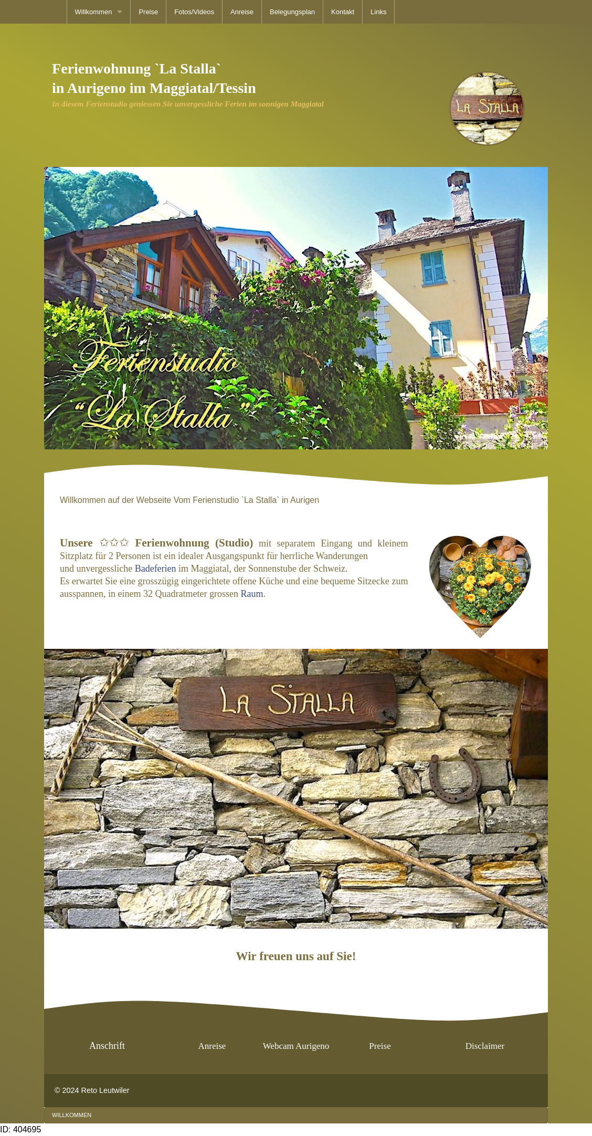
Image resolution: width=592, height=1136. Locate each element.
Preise (148, 12)
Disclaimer (485, 1046)
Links (378, 12)
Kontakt (342, 12)
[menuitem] (99, 12)
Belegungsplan (292, 12)
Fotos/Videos (194, 12)
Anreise (241, 12)
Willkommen (93, 12)
